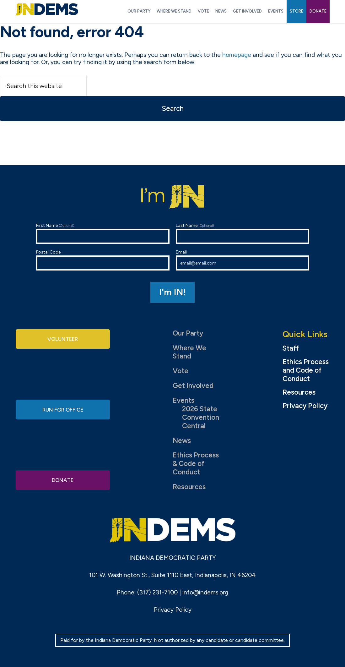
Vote (180, 371)
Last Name (242, 233)
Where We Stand (189, 352)
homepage (236, 54)
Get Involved (193, 385)
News (182, 440)
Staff (291, 348)
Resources (189, 487)
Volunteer (63, 340)
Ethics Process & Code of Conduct (196, 463)
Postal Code (103, 260)
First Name (103, 233)
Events (183, 400)
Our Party (188, 333)
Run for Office (62, 409)
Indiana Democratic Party (47, 9)
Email (242, 260)
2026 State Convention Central (200, 417)
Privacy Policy (305, 406)
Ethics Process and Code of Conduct (306, 370)
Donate (63, 479)
